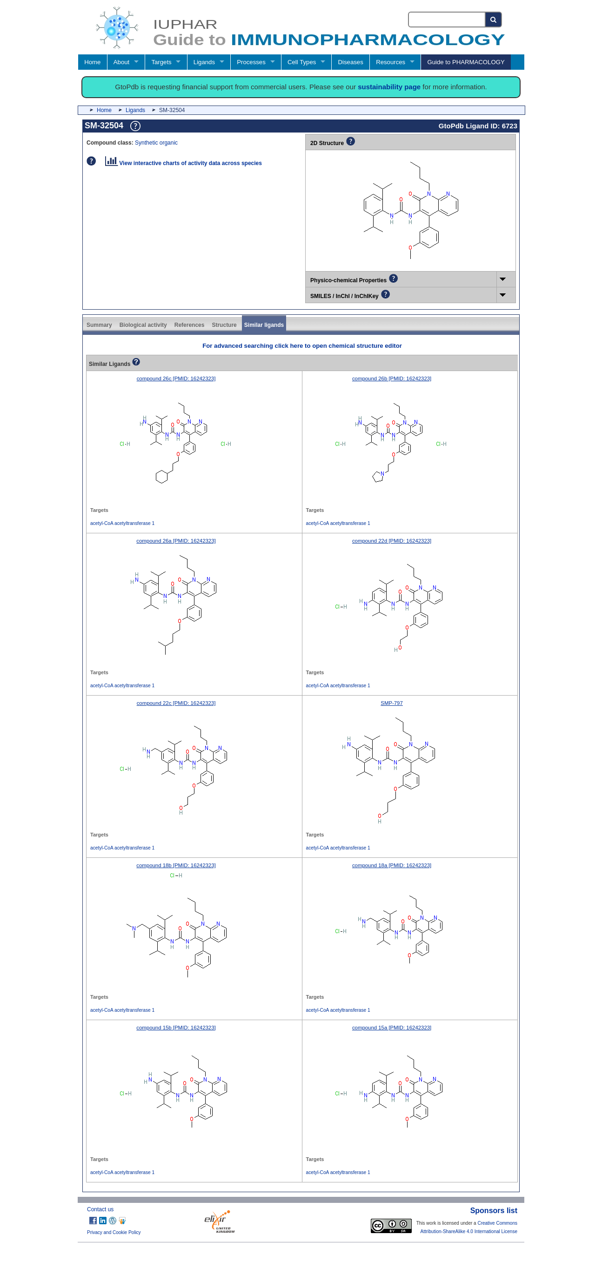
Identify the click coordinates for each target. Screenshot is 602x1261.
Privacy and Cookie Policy (114, 1232)
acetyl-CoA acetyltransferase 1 (122, 523)
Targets (161, 62)
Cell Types (302, 62)
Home (92, 62)
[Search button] (494, 19)
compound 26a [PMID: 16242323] (175, 541)
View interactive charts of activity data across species (183, 163)
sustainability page (389, 87)
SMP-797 (391, 703)
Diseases (350, 62)
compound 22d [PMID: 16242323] (391, 541)
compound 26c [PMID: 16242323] (176, 378)
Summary (99, 325)
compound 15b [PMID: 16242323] (175, 1027)
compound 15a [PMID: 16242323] (391, 1027)
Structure (224, 325)
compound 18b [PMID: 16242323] (175, 865)
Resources (390, 62)
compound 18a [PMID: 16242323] (391, 865)
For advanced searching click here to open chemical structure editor (302, 345)
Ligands (204, 62)
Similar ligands (264, 325)
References (189, 325)
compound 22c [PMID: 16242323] (176, 703)
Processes (251, 62)
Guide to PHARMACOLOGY (465, 62)
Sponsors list (493, 1211)
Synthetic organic (156, 142)
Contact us (100, 1209)
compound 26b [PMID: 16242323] (391, 378)
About (121, 62)
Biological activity (143, 325)
